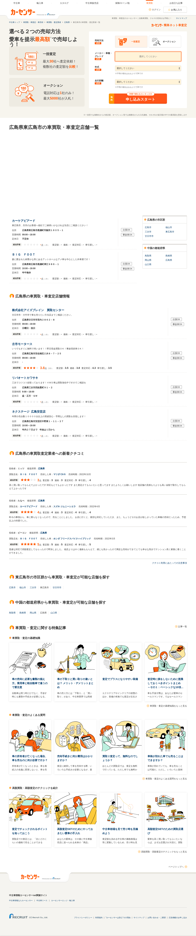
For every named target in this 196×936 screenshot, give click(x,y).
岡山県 (148, 260)
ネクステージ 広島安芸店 (29, 411)
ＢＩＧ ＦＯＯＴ (24, 254)
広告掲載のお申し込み (178, 918)
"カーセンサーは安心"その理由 (118, 918)
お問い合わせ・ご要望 (157, 918)
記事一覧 (182, 626)
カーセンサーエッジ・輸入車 (63, 900)
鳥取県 (148, 256)
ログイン (156, 9)
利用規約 (99, 918)
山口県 (148, 264)
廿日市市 (149, 236)
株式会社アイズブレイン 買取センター (39, 310)
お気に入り (176, 10)
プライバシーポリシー (83, 918)
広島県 (169, 260)
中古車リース (41, 900)
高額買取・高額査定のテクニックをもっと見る (164, 851)
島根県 (169, 256)
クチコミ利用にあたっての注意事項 (169, 563)
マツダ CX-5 (59, 474)
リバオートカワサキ (26, 377)
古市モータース (23, 344)
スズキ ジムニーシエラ (64, 506)
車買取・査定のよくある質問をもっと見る (166, 778)
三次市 (148, 232)
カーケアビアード (24, 220)
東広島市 (170, 232)
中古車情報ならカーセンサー (21, 900)
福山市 (169, 227)
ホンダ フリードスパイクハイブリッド (72, 538)
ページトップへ (176, 867)
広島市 (148, 227)
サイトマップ (181, 18)
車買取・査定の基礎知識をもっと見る (168, 706)
